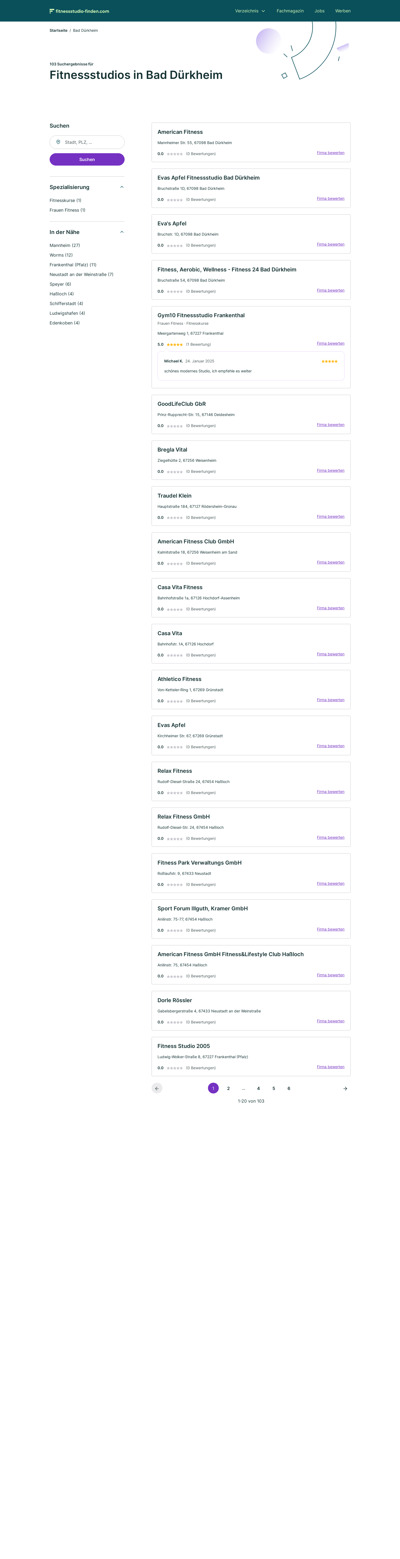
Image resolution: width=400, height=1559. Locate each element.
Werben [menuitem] (343, 10)
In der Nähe (65, 233)
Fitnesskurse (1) (65, 201)
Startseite (58, 31)
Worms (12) (61, 255)
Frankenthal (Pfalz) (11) (73, 265)
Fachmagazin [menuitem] (290, 10)
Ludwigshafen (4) (67, 314)
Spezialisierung (70, 188)
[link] (251, 143)
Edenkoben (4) (65, 323)
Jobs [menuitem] (319, 10)
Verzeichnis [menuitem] (246, 10)
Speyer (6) (60, 285)
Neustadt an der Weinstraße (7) (82, 275)
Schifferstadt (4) (66, 304)
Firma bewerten (330, 154)
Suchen (87, 160)
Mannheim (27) (65, 246)
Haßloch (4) (62, 294)
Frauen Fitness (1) (68, 211)
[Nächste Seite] (345, 1102)
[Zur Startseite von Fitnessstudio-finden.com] (79, 11)
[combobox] (87, 143)
